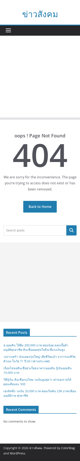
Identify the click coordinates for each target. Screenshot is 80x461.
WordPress (17, 453)
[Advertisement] (40, 77)
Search (71, 230)
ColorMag (68, 448)
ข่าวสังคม (40, 14)
